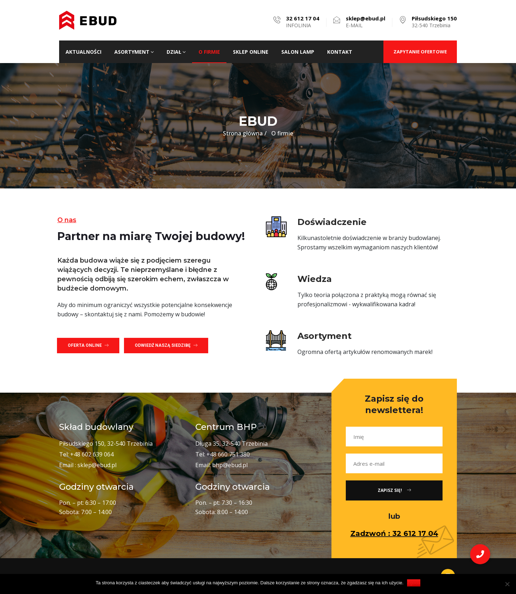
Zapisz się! (394, 490)
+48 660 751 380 (228, 454)
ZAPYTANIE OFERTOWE (420, 51)
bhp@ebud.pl (230, 465)
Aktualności (83, 51)
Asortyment (134, 51)
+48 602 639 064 (92, 454)
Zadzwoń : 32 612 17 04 (394, 533)
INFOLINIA (302, 22)
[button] (88, 345)
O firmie (209, 51)
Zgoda (413, 582)
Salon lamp (297, 51)
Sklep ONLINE (250, 51)
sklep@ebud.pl (96, 465)
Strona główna (243, 133)
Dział (176, 51)
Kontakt (339, 51)
